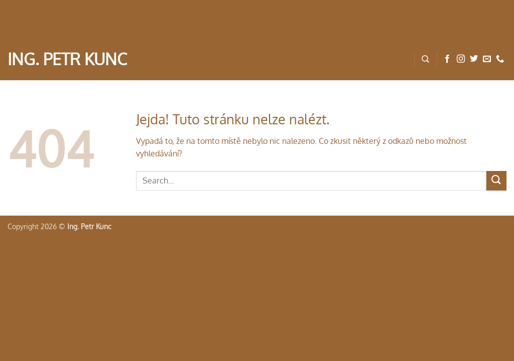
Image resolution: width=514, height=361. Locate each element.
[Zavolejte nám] (500, 59)
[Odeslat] (496, 181)
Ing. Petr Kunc (67, 59)
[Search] (425, 59)
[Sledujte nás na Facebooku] (447, 59)
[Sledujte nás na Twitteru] (474, 59)
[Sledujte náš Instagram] (461, 59)
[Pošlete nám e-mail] (487, 59)
